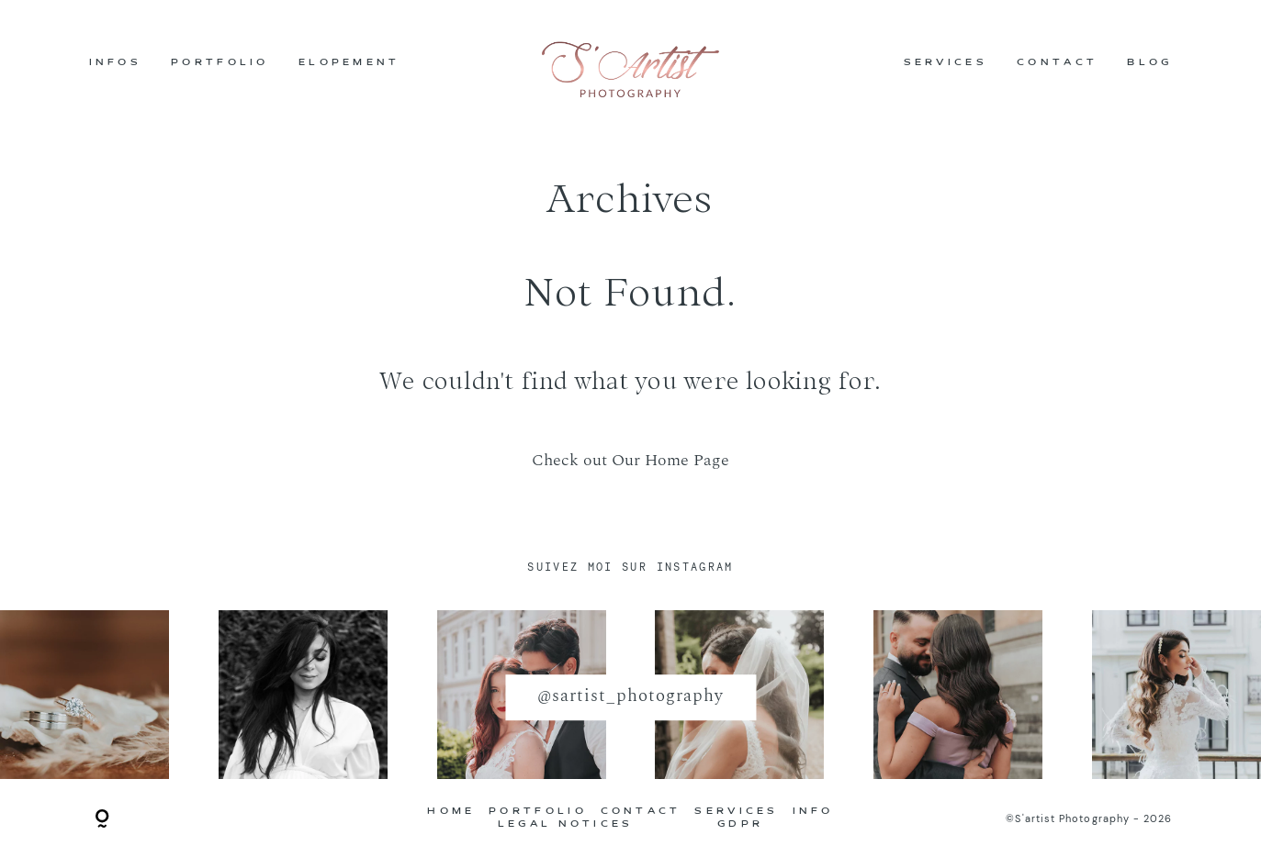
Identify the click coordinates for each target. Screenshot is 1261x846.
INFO (813, 812)
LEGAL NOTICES (566, 825)
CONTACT (1057, 64)
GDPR (740, 825)
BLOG (1149, 64)
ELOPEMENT (349, 64)
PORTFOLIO (220, 64)
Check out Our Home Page (630, 460)
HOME (451, 812)
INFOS (115, 64)
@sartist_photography (630, 697)
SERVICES (945, 64)
